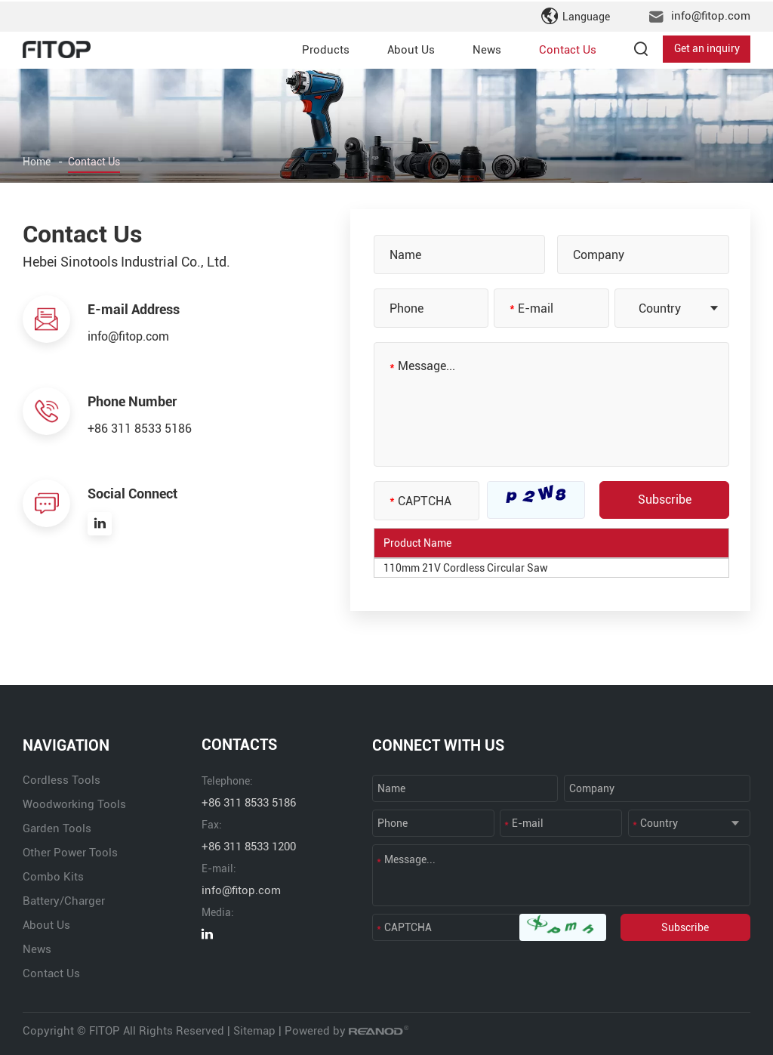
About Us (411, 48)
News (487, 48)
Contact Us (567, 48)
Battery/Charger (64, 901)
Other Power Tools (70, 852)
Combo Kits (53, 877)
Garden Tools (57, 828)
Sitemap (254, 1031)
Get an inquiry (707, 48)
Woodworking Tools (74, 804)
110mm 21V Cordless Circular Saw (465, 568)
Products (326, 48)
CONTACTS (239, 745)
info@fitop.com (710, 15)
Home (37, 162)
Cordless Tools (61, 780)
